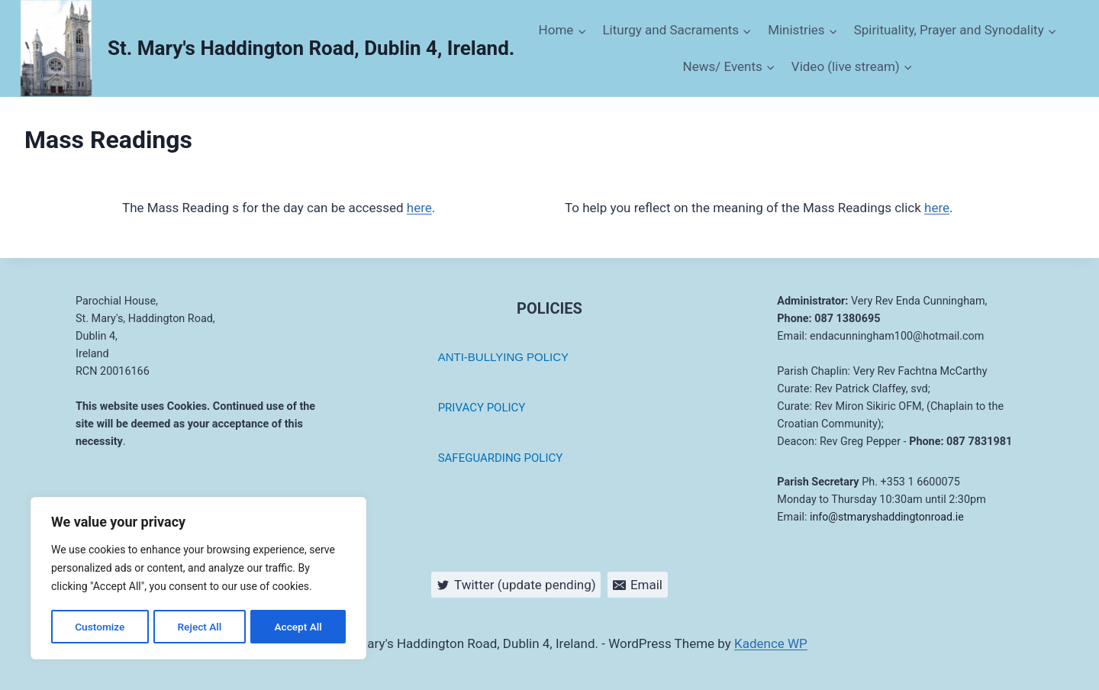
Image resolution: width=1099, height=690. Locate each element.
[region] (198, 579)
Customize (99, 627)
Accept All (298, 627)
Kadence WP (770, 643)
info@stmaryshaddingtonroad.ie (888, 517)
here (419, 207)
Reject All (199, 627)
